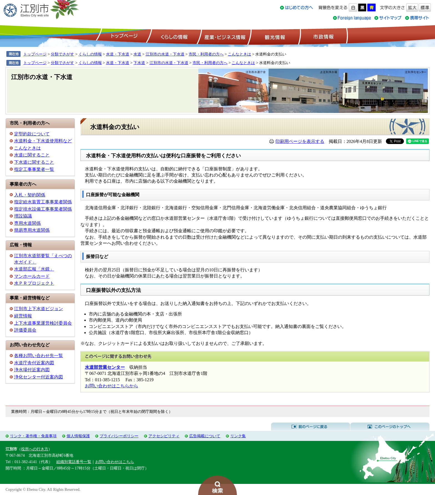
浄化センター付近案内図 (38, 377)
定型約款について (32, 134)
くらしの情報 (173, 36)
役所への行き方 (34, 449)
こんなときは (239, 54)
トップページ (123, 36)
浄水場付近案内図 (32, 369)
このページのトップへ (389, 427)
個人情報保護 (78, 436)
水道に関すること (32, 155)
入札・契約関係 (29, 195)
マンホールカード (32, 276)
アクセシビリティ (163, 436)
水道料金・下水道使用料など (43, 140)
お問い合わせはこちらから (111, 385)
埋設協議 (23, 216)
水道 (137, 54)
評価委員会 (25, 330)
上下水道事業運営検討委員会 (43, 323)
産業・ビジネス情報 (224, 36)
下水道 (139, 62)
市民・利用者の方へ (206, 54)
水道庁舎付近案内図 (34, 362)
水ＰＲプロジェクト (34, 283)
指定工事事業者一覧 (34, 169)
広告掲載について (204, 436)
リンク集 (238, 436)
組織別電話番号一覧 (73, 461)
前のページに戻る (310, 427)
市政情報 (323, 36)
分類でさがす (62, 54)
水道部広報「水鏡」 (34, 269)
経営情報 (23, 316)
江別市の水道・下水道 (165, 54)
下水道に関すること (34, 162)
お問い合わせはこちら (114, 461)
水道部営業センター (105, 367)
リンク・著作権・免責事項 (33, 436)
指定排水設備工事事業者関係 (43, 209)
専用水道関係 (27, 223)
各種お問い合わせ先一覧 (38, 355)
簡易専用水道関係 (32, 230)
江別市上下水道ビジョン (38, 308)
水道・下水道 (117, 54)
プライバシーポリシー (119, 436)
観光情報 (274, 36)
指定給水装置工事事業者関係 (43, 201)
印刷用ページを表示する (299, 141)
